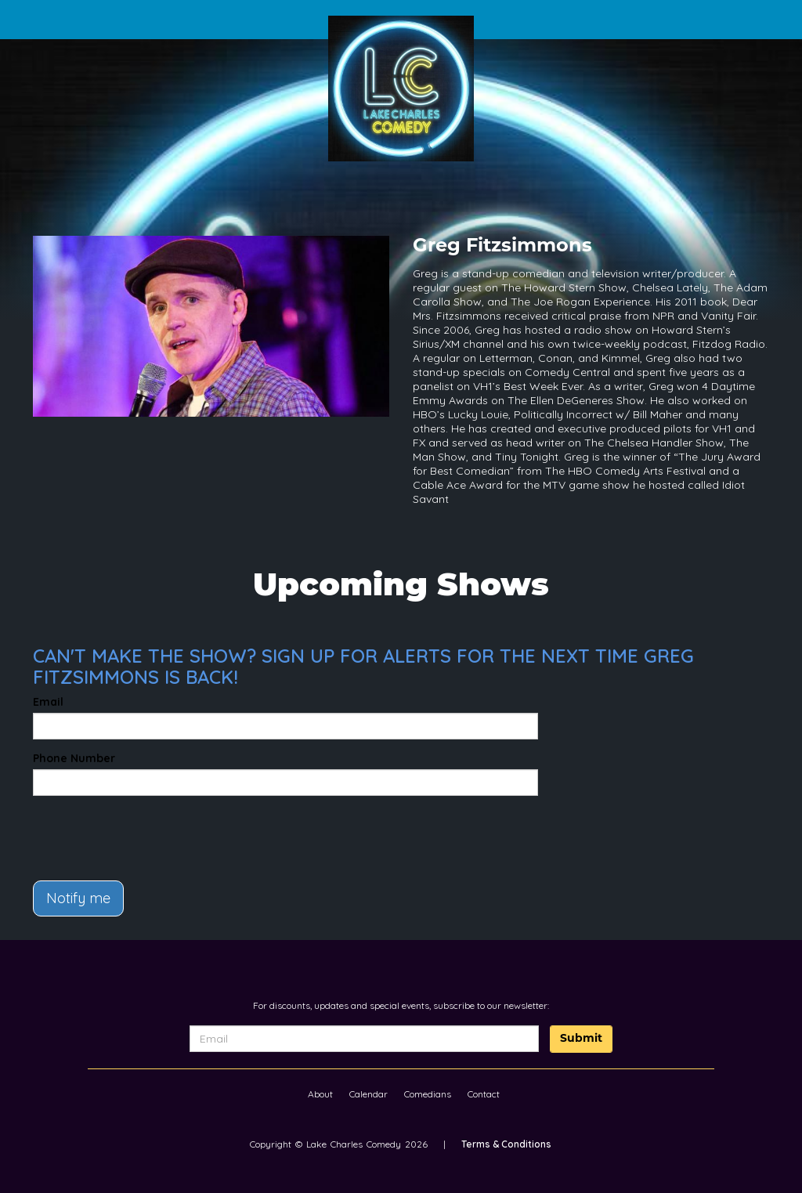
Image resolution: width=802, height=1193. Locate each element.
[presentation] (124, 831)
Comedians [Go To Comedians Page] (427, 1094)
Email (48, 702)
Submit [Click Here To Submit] (581, 1039)
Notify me (78, 898)
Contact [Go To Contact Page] (484, 1094)
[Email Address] (364, 1038)
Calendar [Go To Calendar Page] (368, 1094)
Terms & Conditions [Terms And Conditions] (506, 1144)
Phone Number (74, 758)
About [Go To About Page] (320, 1094)
